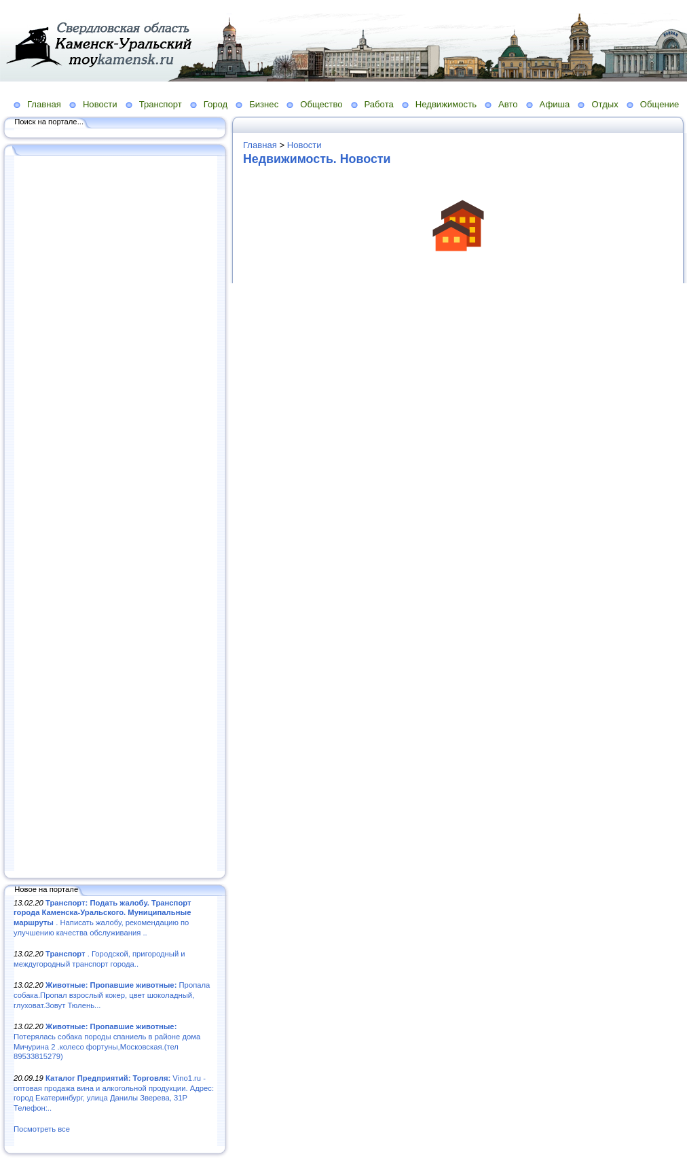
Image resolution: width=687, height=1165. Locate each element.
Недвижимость (446, 104)
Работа (379, 104)
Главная (44, 104)
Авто (508, 104)
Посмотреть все (42, 1129)
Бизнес (263, 104)
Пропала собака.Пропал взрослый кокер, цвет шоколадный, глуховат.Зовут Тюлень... (112, 995)
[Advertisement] (115, 514)
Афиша (555, 104)
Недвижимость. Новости (317, 159)
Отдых (604, 104)
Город (215, 104)
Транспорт (160, 104)
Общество (321, 104)
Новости (100, 104)
